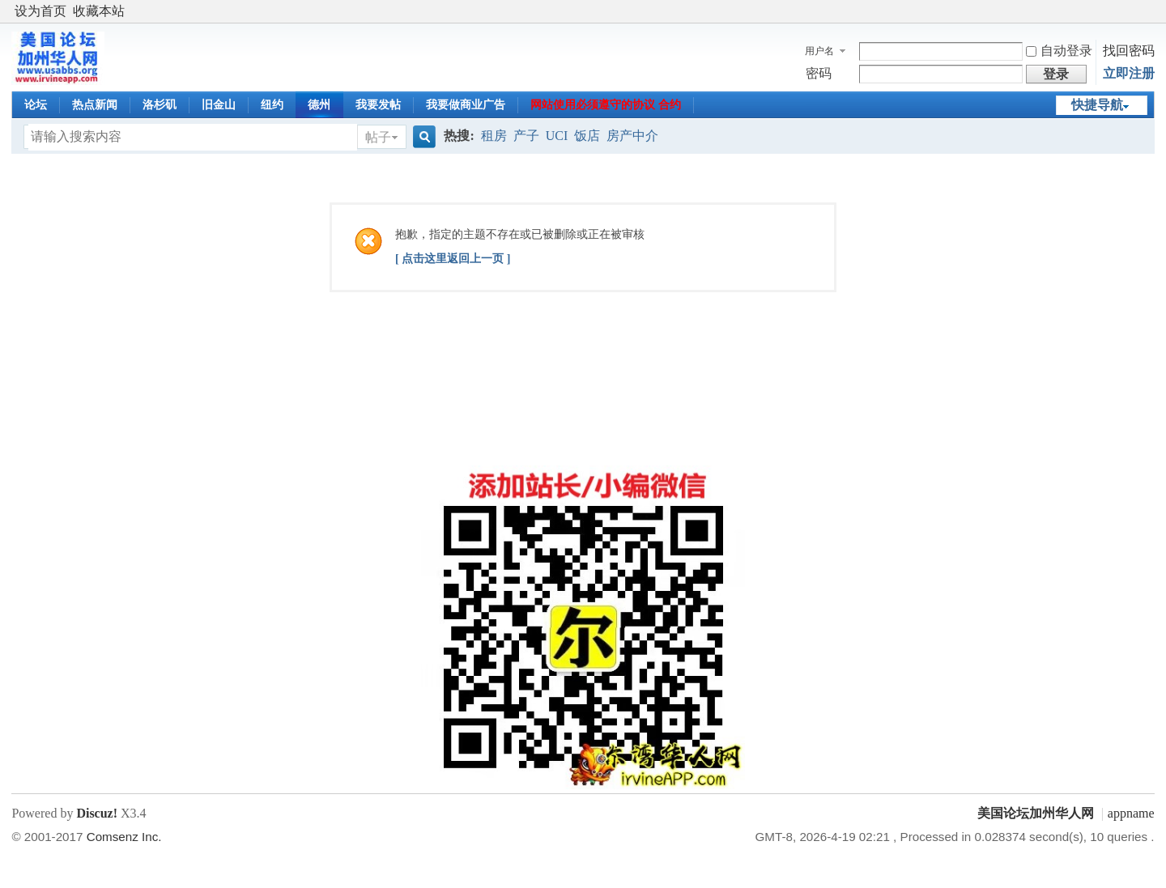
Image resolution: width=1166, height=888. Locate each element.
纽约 (272, 105)
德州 (319, 105)
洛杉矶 (160, 105)
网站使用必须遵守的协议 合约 (605, 105)
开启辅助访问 (1151, 11)
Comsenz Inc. (124, 836)
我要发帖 (378, 105)
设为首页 (40, 11)
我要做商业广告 (465, 105)
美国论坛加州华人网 (1035, 813)
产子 (526, 135)
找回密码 (1129, 50)
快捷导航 (1097, 105)
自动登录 (1059, 50)
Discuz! (96, 813)
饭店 (587, 135)
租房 (494, 135)
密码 (819, 73)
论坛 (35, 105)
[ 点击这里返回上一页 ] (452, 259)
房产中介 (632, 135)
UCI (557, 135)
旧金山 (219, 105)
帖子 (378, 137)
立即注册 (1129, 73)
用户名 (819, 51)
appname (1131, 813)
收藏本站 (99, 11)
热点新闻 (94, 105)
